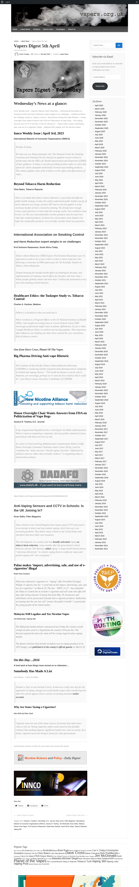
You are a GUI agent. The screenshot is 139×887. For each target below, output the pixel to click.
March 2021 (99, 303)
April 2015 (99, 533)
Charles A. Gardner (30, 821)
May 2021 (99, 296)
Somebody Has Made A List (33, 671)
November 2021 (101, 277)
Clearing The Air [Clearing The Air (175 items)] (30, 853)
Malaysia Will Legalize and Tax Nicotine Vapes (41, 614)
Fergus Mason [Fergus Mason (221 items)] (46, 856)
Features (36, 29)
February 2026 (101, 112)
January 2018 (100, 426)
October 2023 (100, 203)
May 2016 (99, 491)
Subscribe (99, 86)
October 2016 (100, 474)
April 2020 (99, 338)
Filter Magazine (70, 821)
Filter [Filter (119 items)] (54, 856)
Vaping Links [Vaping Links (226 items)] (112, 861)
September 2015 (101, 516)
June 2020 (99, 332)
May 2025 (99, 141)
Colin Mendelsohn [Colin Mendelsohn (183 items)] (57, 853)
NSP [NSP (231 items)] (112, 858)
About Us (71, 29)
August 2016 (100, 481)
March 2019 (99, 380)
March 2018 (99, 419)
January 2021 (100, 309)
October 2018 (100, 397)
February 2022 (101, 267)
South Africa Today (67, 826)
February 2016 (101, 500)
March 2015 (99, 536)
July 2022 (99, 251)
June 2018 (99, 410)
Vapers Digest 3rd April (25, 815)
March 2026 (99, 109)
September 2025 (101, 128)
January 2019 (100, 387)
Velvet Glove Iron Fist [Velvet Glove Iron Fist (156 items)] (37, 864)
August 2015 (100, 520)
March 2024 (99, 186)
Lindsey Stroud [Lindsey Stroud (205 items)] (36, 858)
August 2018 (100, 403)
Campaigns (60, 29)
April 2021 (99, 300)
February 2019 (101, 384)
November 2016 (101, 471)
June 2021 (99, 293)
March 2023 (99, 225)
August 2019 (100, 364)
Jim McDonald (64, 824)
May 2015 (99, 529)
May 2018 (99, 413)
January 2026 (100, 115)
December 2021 (101, 274)
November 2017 (101, 432)
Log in (7, 2)
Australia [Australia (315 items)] (47, 850)
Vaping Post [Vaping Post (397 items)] (21, 863)
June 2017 (99, 448)
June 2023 (99, 216)
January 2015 (100, 542)
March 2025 (99, 148)
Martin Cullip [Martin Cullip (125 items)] (48, 859)
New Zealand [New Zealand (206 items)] (103, 858)
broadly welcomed (61, 542)
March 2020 (99, 342)
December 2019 (101, 351)
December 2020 (101, 313)
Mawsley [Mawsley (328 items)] (57, 858)
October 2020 (100, 319)
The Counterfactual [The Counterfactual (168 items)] (54, 862)
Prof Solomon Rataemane (37, 826)
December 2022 (101, 235)
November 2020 (101, 316)
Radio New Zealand (53, 826)
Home (15, 29)
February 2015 (101, 539)
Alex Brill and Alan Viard (23, 713)
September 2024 (101, 167)
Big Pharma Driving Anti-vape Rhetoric (41, 356)
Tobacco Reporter (81, 826)
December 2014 (101, 546)
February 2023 (101, 228)
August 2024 (100, 170)
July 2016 (99, 484)
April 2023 (99, 222)
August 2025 (100, 131)
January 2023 (100, 232)
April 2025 (99, 144)
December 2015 (101, 507)
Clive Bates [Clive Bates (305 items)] (43, 853)
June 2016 (99, 487)
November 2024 (101, 161)
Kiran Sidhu (74, 824)
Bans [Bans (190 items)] (55, 850)
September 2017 (101, 439)
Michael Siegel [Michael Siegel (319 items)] (70, 858)
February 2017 (101, 461)
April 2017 (99, 455)
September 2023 (101, 206)
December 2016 (101, 468)
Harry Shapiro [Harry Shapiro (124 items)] (89, 856)
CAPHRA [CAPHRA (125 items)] (89, 850)
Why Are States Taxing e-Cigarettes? (35, 707)
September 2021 (101, 283)
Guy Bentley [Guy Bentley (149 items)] (80, 856)
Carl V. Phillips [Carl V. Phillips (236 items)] (99, 850)
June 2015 (99, 526)
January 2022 (100, 271)
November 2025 (101, 122)
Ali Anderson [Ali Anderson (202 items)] (27, 850)
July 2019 (99, 368)
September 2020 (101, 322)
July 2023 (99, 212)
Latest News (25, 29)
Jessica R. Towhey (52, 824)
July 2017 (99, 445)
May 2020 (99, 335)
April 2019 (99, 377)
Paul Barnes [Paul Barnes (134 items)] (118, 859)
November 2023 (101, 199)
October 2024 (100, 164)
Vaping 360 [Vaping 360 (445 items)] (99, 861)
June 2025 (99, 138)
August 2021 (100, 287)
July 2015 (99, 523)
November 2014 (101, 549)
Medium (81, 824)
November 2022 (101, 238)
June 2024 (99, 177)
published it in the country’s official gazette (52, 647)
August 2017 (100, 442)
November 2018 (101, 393)
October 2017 (100, 435)
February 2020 (101, 345)
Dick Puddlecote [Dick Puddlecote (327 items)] (109, 853)
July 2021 (99, 290)
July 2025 (99, 135)
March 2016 (99, 497)
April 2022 (99, 261)
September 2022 (101, 245)
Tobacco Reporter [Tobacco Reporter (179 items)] (69, 862)
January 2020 (100, 348)
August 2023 (100, 209)
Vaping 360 (18, 829)
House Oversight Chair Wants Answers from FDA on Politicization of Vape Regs (50, 414)
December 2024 (101, 157)
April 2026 (99, 105)
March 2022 (99, 264)
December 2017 (101, 429)
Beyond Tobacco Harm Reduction (37, 184)
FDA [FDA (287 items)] (37, 856)
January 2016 (100, 503)
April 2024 (99, 183)
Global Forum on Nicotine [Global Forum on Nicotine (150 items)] (66, 856)
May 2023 (99, 219)
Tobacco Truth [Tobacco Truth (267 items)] (84, 861)
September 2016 (101, 478)
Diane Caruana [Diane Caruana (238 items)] (92, 853)
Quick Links (48, 29)
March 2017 (99, 458)
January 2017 (100, 465)
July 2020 (99, 329)
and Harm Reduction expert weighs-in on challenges (47, 241)
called (48, 548)
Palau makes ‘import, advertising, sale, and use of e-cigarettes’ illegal (50, 566)
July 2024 (99, 173)
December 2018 (101, 390)
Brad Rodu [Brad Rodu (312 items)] (63, 850)
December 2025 (101, 118)
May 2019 (99, 374)
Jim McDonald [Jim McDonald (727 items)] (105, 856)
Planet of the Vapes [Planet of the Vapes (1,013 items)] (30, 861)
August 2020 (100, 325)
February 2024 (101, 190)
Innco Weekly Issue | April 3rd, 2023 (39, 133)
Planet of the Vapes (20, 826)
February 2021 (101, 306)
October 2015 (100, 513)
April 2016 (99, 494)
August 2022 (100, 248)
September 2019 (101, 361)
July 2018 (99, 406)
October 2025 (100, 125)
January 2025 (100, 154)
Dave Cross (60, 821)
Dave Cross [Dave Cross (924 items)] (75, 853)
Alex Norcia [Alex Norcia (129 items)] (17, 850)
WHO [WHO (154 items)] (47, 864)
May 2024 (99, 180)
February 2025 (101, 151)
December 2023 (101, 196)
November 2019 (101, 355)
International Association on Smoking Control (49, 234)
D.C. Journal (50, 821)
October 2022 (100, 241)
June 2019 (99, 371)
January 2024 (100, 193)
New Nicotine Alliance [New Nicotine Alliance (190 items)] (88, 859)
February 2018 (101, 423)
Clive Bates (41, 821)
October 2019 (100, 358)
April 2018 (99, 416)
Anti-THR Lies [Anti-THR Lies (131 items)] (37, 850)
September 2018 (101, 400)
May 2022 (99, 258)
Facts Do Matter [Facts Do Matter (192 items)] (27, 856)
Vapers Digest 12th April (75, 815)
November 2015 (101, 510)
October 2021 (100, 280)
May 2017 (99, 452)
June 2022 (99, 254)
